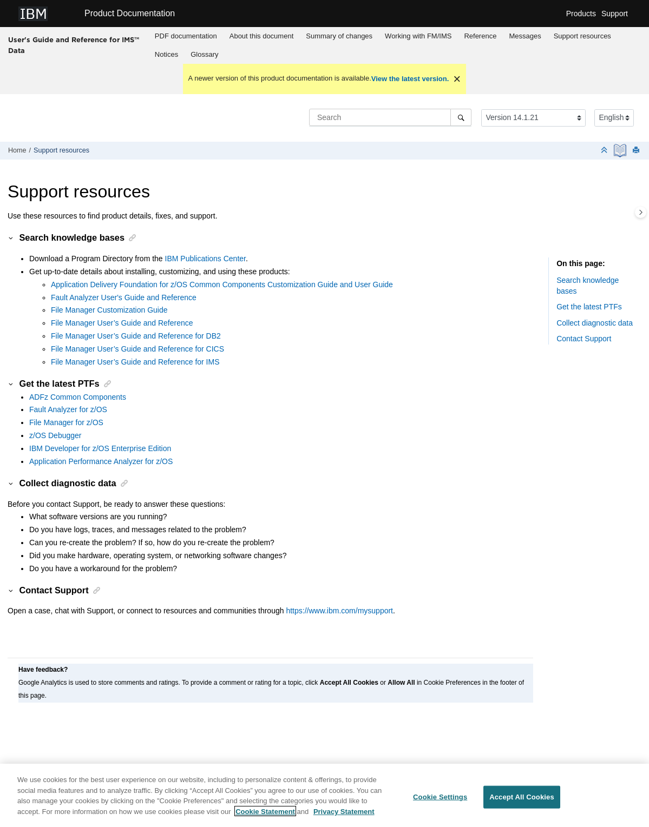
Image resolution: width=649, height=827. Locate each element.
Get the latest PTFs (589, 306)
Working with (418, 36)
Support (614, 13)
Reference (480, 36)
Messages (525, 36)
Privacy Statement (344, 815)
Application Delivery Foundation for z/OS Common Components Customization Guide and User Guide (222, 284)
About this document (262, 36)
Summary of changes (339, 36)
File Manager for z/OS (66, 422)
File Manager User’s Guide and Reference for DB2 (136, 336)
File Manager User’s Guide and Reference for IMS (135, 362)
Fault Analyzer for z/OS (68, 409)
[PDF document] (621, 150)
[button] (11, 237)
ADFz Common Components (77, 397)
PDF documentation (186, 36)
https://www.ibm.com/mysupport (339, 610)
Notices (166, 54)
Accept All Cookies (521, 801)
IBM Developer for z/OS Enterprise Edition (100, 448)
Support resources (582, 36)
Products (581, 13)
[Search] (460, 117)
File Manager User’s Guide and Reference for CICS (137, 349)
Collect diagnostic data (594, 323)
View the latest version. (410, 79)
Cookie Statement (265, 815)
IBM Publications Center (205, 258)
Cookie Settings (440, 801)
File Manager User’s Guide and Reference (122, 323)
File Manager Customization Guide (109, 310)
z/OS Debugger (55, 435)
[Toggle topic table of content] (640, 212)
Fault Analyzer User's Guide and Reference (123, 297)
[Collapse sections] (605, 150)
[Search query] (390, 117)
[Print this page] (637, 150)
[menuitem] (185, 36)
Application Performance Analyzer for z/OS (101, 461)
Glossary (204, 54)
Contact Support (583, 338)
